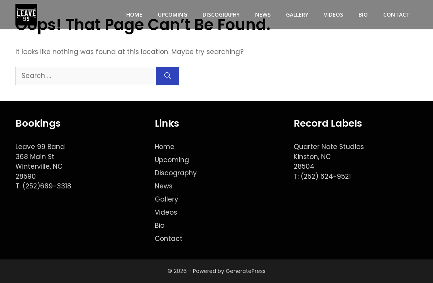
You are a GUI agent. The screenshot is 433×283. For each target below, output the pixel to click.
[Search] (167, 76)
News (263, 14)
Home (134, 14)
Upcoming (172, 14)
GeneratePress (246, 271)
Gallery (297, 14)
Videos (333, 14)
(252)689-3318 (46, 186)
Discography (221, 14)
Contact (396, 14)
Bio (363, 14)
